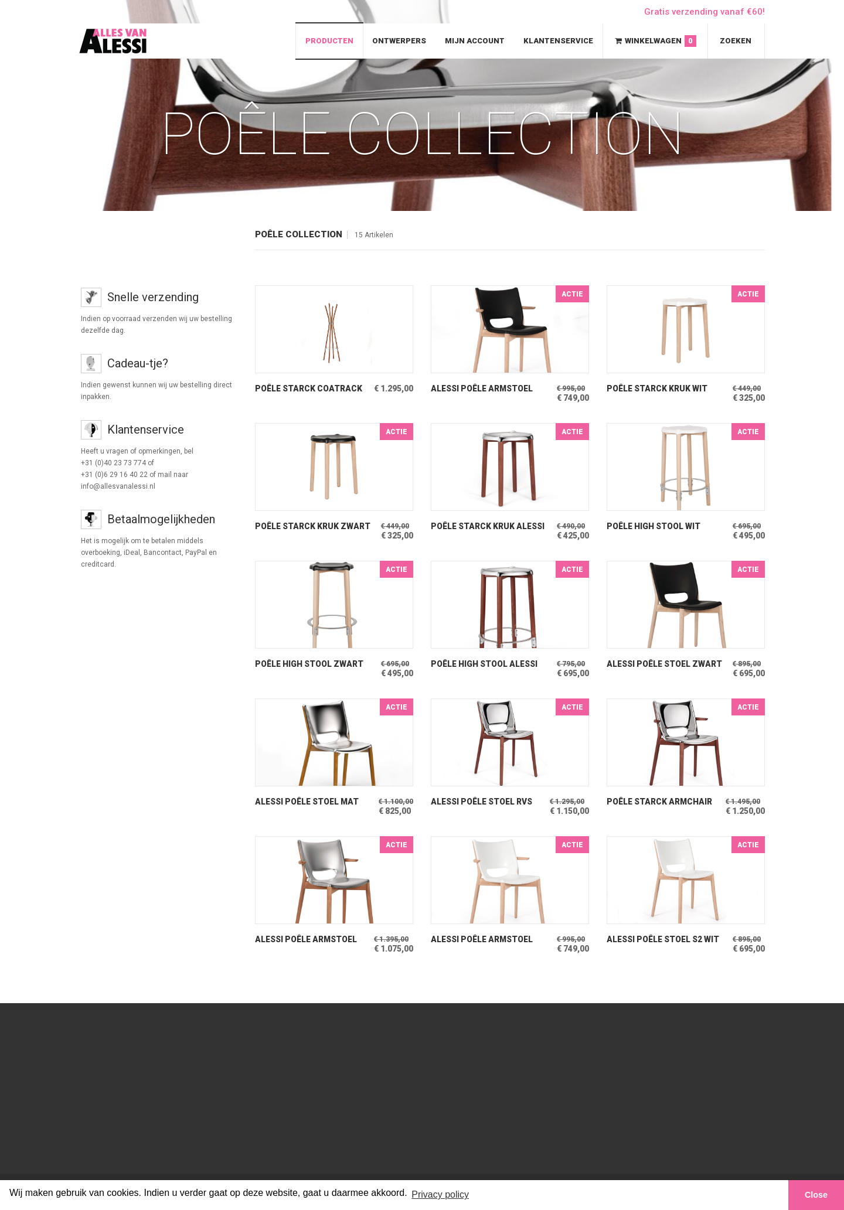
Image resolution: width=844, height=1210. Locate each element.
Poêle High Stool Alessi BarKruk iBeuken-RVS (486, 664)
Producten (329, 40)
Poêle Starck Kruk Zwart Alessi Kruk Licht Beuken (313, 526)
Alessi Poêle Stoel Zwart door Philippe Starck (654, 664)
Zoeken (735, 40)
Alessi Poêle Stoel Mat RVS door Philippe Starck (313, 802)
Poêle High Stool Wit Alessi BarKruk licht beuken (655, 526)
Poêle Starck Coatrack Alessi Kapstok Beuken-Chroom (310, 389)
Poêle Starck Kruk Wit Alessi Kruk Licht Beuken (664, 389)
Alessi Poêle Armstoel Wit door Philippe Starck (488, 940)
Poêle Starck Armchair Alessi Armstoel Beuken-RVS (665, 802)
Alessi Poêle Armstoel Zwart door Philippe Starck (484, 389)
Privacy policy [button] (440, 1194)
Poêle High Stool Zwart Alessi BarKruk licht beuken (310, 664)
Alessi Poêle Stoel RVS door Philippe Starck (484, 802)
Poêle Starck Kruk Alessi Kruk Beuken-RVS (489, 526)
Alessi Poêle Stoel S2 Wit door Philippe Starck (665, 940)
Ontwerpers (399, 40)
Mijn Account (475, 40)
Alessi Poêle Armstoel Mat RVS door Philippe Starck (308, 940)
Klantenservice (558, 40)
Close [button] (816, 1194)
